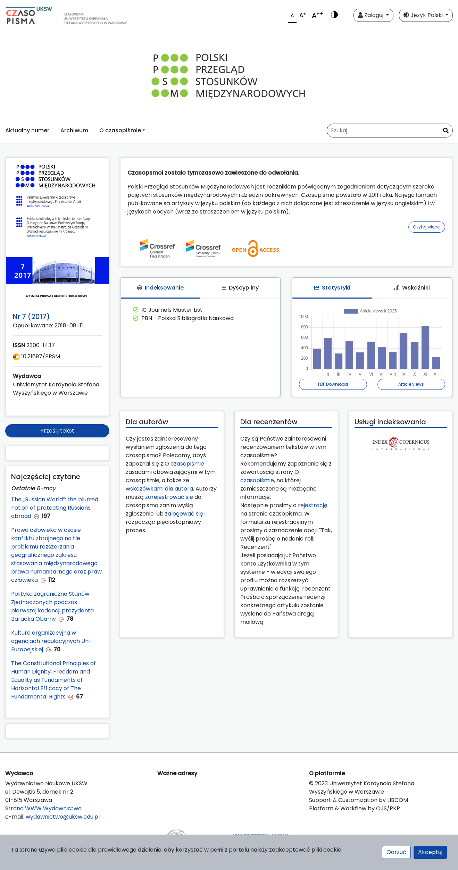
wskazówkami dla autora (159, 489)
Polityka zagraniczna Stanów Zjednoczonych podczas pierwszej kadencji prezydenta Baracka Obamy (52, 606)
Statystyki (332, 288)
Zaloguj (371, 15)
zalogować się (184, 514)
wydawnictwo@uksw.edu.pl (63, 817)
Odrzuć (396, 852)
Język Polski (423, 15)
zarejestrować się (169, 497)
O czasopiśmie (184, 464)
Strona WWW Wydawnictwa (43, 808)
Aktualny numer (27, 130)
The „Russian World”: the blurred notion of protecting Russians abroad (54, 507)
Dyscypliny (240, 288)
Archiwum (74, 130)
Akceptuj (430, 852)
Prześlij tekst (57, 431)
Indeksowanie (160, 288)
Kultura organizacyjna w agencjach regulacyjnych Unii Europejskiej (51, 641)
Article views (411, 384)
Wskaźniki (412, 288)
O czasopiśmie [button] (120, 130)
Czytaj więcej (427, 227)
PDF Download (333, 384)
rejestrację (312, 505)
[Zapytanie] (389, 130)
